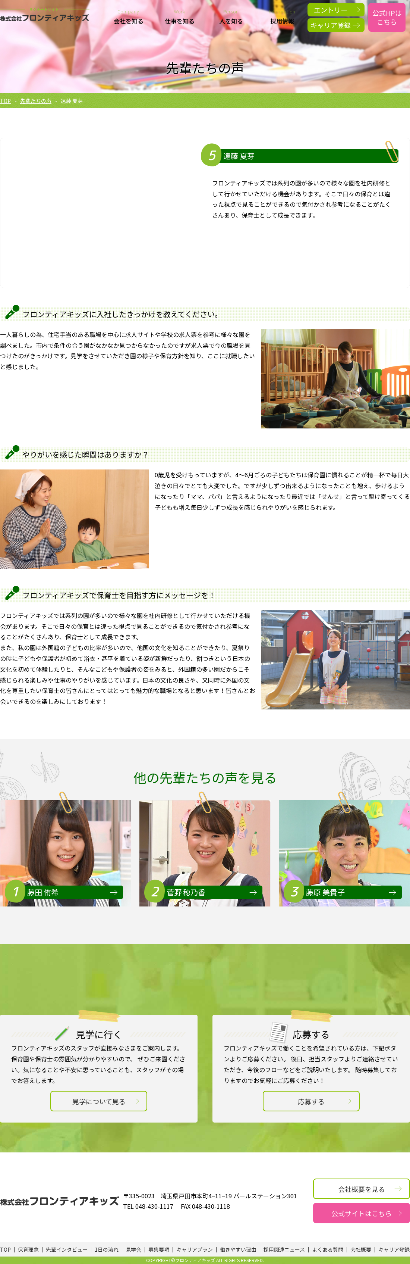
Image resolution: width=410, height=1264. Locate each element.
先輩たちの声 (35, 100)
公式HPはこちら (387, 17)
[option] (65, 853)
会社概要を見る (361, 1189)
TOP (5, 100)
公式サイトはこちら (361, 1213)
